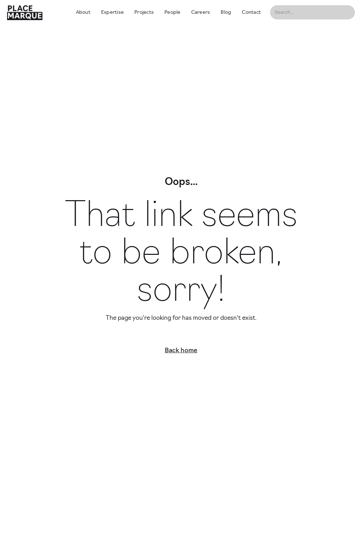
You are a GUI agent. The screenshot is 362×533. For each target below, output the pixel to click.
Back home (181, 350)
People (172, 12)
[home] (35, 12)
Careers (200, 12)
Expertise (112, 12)
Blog (226, 12)
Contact (251, 12)
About (83, 12)
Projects (144, 12)
